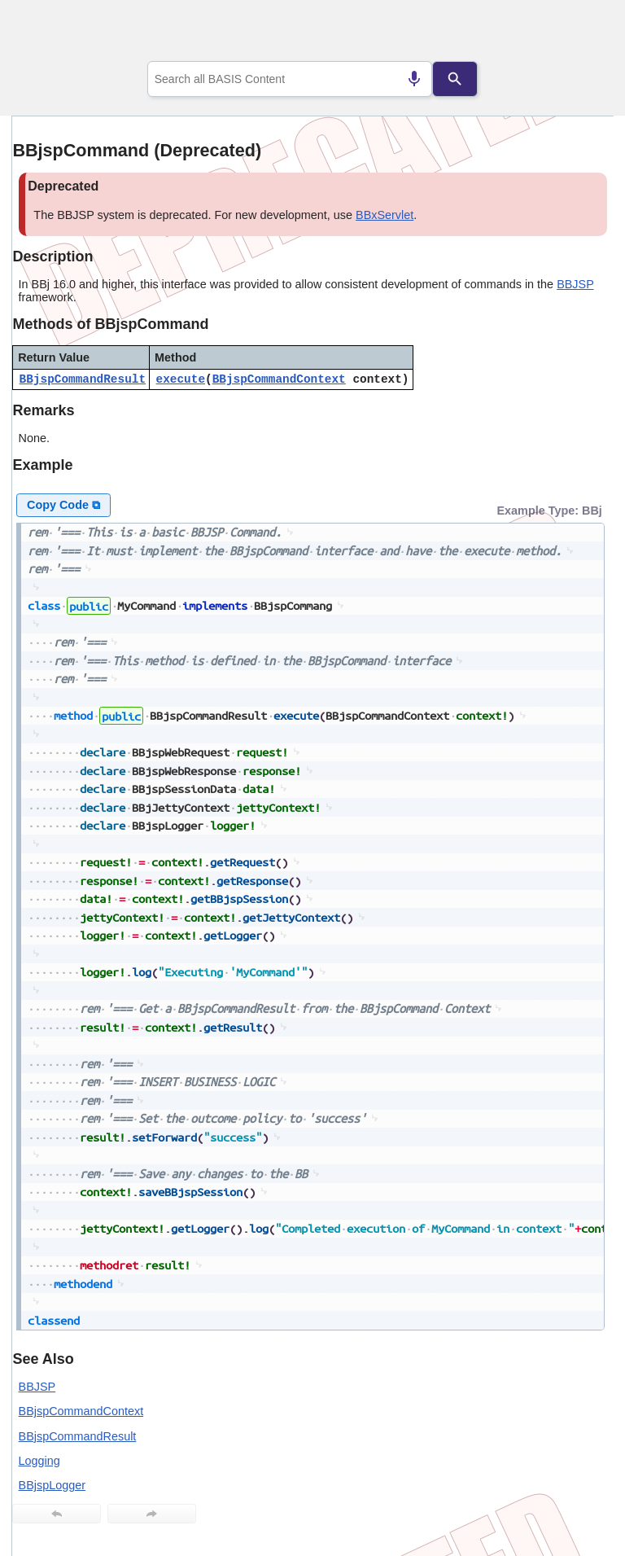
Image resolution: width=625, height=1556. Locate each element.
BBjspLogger (52, 1485)
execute (180, 379)
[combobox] (290, 79)
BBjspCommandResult (83, 379)
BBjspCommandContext (279, 379)
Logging (39, 1460)
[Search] (455, 79)
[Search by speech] (414, 79)
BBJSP (575, 284)
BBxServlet (384, 214)
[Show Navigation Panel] (580, 33)
